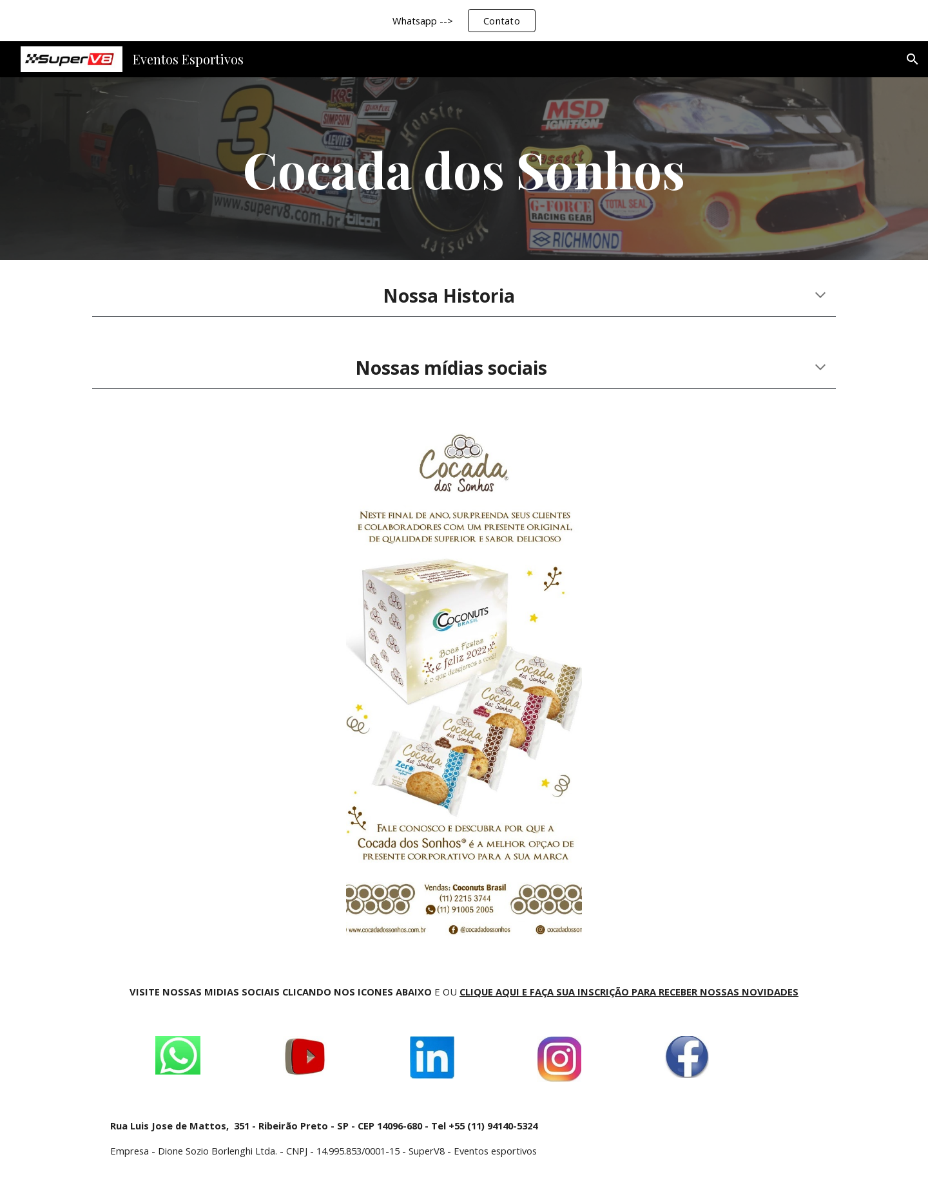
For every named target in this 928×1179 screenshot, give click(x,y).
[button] (912, 59)
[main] (464, 169)
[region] (464, 20)
